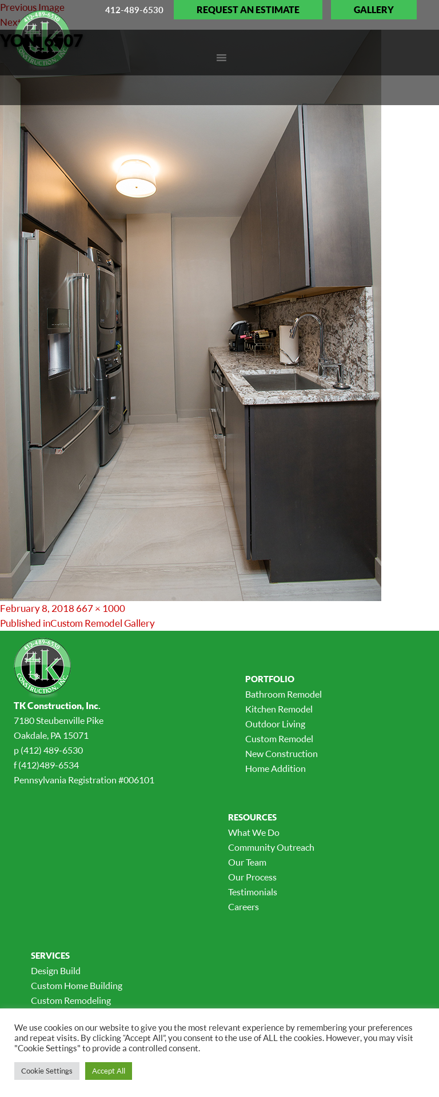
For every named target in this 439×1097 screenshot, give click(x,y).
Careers (243, 906)
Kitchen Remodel (279, 709)
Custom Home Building (76, 985)
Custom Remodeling (71, 1000)
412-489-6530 (134, 10)
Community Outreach (271, 847)
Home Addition (275, 768)
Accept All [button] (108, 1070)
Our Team (247, 862)
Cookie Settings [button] (47, 1070)
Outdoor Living (275, 724)
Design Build (56, 970)
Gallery (374, 9)
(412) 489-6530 (52, 750)
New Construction (281, 753)
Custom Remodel (279, 738)
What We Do (254, 832)
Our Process (252, 877)
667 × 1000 (100, 608)
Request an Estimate (248, 9)
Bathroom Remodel (283, 694)
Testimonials (252, 892)
